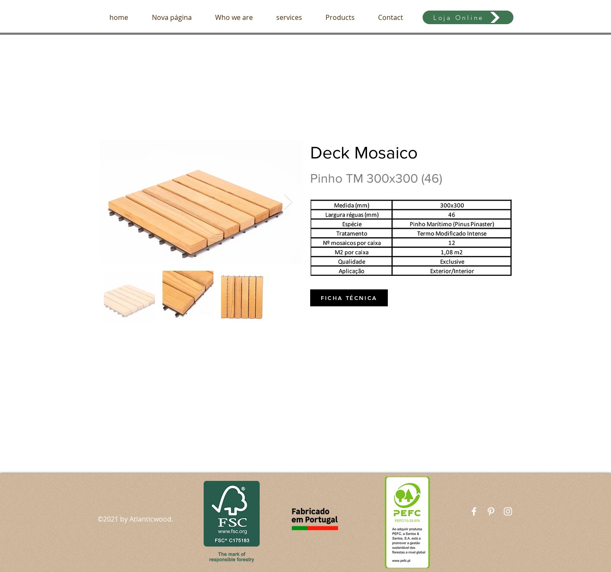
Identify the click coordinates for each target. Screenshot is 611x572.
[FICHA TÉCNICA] (349, 297)
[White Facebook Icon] (473, 511)
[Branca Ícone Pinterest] (490, 511)
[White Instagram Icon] (507, 511)
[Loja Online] (468, 17)
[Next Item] (288, 202)
